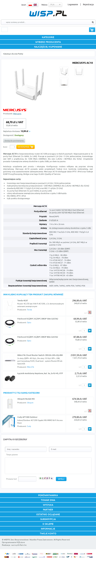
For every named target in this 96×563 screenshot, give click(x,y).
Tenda (29, 310)
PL (30, 5)
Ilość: (5, 147)
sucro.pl (14, 545)
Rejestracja (88, 4)
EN (35, 5)
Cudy (29, 426)
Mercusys (17, 113)
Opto (29, 322)
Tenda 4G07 (22, 300)
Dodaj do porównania (14, 140)
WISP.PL (48, 13)
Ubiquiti (30, 403)
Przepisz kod (11, 479)
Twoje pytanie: (12, 454)
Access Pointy (17, 54)
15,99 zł (24, 131)
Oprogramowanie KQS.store (13, 542)
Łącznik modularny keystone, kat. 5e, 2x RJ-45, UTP (40, 373)
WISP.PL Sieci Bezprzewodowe (16, 540)
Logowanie (73, 4)
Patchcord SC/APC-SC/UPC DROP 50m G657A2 (37, 318)
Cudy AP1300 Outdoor (27, 417)
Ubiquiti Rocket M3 (26, 399)
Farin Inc (23, 545)
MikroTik (30, 367)
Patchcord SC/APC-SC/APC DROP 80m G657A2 (37, 337)
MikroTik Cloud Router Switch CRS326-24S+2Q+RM (40, 355)
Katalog (6, 54)
